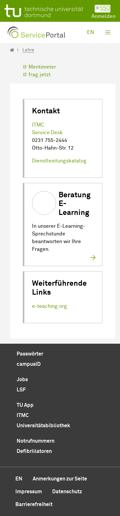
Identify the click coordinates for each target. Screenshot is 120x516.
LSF (21, 389)
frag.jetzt (39, 74)
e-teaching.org (49, 306)
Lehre (28, 50)
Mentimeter (42, 67)
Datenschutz (67, 491)
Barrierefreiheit (33, 504)
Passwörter (30, 353)
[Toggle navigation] (108, 32)
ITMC (38, 124)
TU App (25, 405)
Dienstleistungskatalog (59, 160)
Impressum (28, 491)
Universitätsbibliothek (43, 425)
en (90, 32)
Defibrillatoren (34, 451)
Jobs (22, 379)
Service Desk (47, 132)
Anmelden (104, 12)
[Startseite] (12, 50)
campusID (29, 364)
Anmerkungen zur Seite (60, 478)
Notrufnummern (35, 441)
